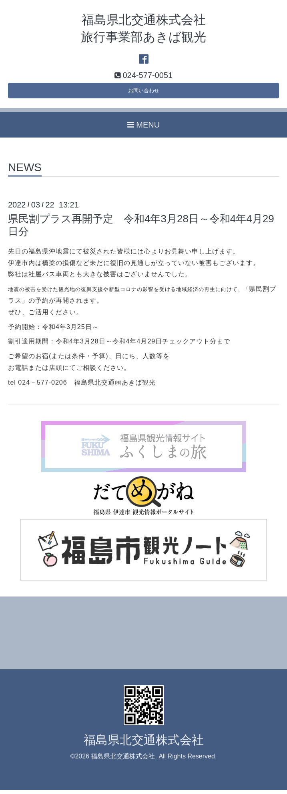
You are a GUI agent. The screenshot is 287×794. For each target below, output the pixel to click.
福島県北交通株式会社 (144, 743)
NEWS (25, 172)
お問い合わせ (143, 92)
